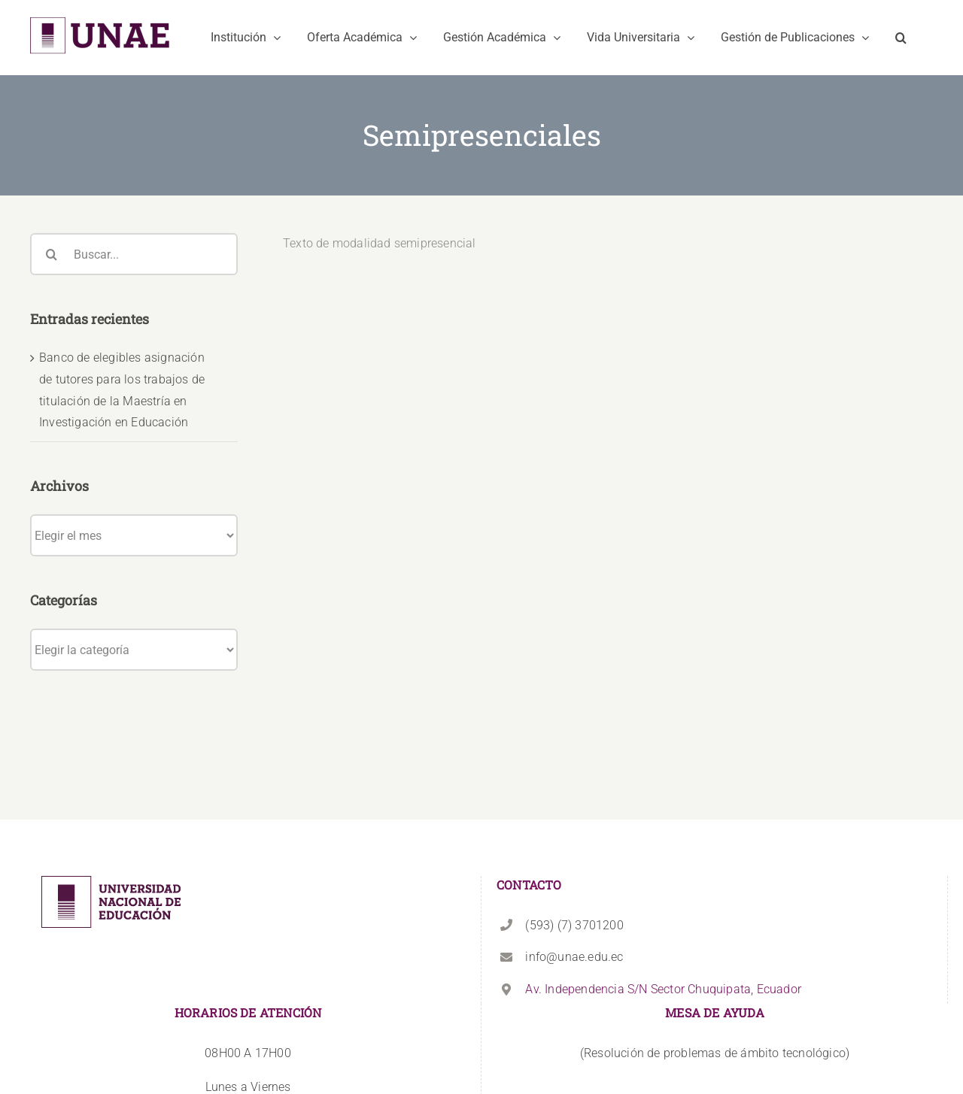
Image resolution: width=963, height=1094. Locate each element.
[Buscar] (51, 254)
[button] (901, 37)
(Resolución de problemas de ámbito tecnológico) (714, 942)
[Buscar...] (134, 254)
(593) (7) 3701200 (574, 814)
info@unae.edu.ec (574, 846)
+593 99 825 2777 (247, 1009)
